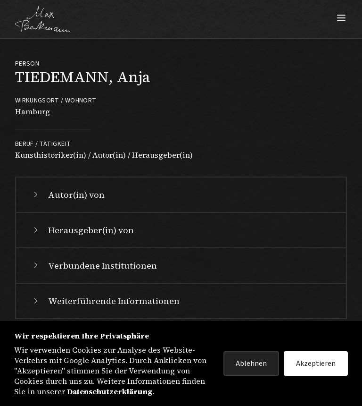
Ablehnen (251, 363)
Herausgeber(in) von (82, 230)
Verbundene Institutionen (94, 265)
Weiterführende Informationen (105, 301)
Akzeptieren (316, 363)
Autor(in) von (68, 195)
